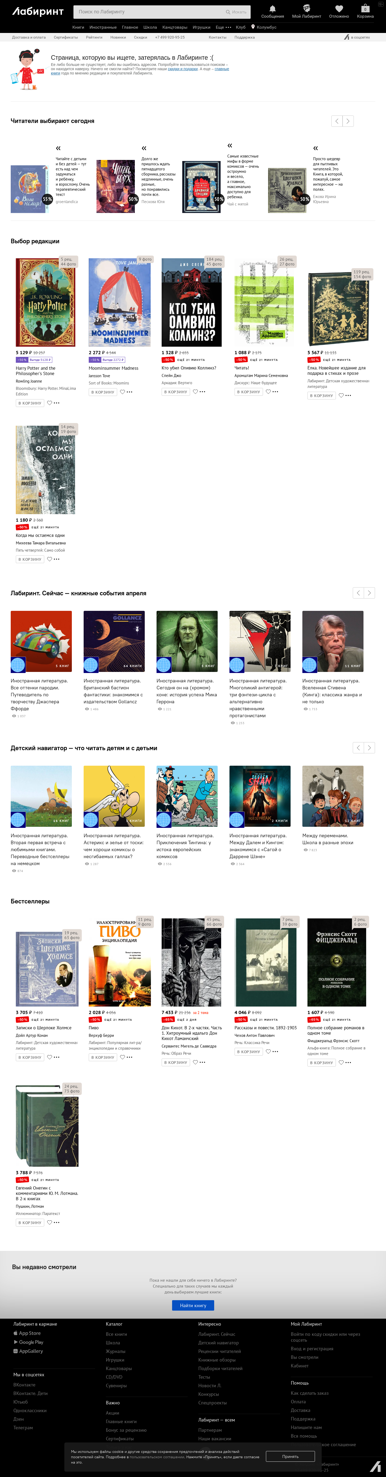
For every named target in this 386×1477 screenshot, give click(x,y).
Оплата (298, 1402)
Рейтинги (94, 37)
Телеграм (23, 1427)
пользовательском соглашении (157, 1456)
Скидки (140, 37)
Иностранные (103, 27)
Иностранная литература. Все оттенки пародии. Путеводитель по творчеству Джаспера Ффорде (39, 695)
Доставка (300, 1410)
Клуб (241, 27)
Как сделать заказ (310, 1393)
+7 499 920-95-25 (170, 37)
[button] (337, 121)
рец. (66, 259)
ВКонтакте (24, 1385)
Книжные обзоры (217, 1360)
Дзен (18, 1419)
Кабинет (300, 1366)
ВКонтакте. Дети (30, 1393)
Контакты (218, 37)
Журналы (115, 1351)
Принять (290, 1456)
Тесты (204, 1377)
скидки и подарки (183, 69)
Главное (130, 27)
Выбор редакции (35, 241)
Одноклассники (30, 1410)
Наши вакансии (214, 1438)
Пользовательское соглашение (323, 1444)
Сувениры (116, 1385)
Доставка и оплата (29, 37)
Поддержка (245, 37)
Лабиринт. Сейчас (216, 1334)
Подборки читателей (220, 1368)
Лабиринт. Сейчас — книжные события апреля (78, 593)
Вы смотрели (304, 1357)
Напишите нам (306, 1427)
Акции (112, 1413)
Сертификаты (66, 37)
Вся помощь (304, 1436)
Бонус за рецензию (126, 1430)
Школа (150, 27)
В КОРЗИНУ (30, 403)
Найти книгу (193, 1305)
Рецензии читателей (219, 1351)
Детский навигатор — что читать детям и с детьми (84, 748)
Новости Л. (209, 1385)
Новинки (118, 37)
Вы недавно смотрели (44, 1267)
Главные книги (121, 1421)
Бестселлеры (30, 901)
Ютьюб (20, 1402)
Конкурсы (208, 1394)
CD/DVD (114, 1377)
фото (68, 263)
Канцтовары (174, 27)
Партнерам (210, 1430)
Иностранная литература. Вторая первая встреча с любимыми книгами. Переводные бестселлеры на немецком (40, 849)
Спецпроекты (212, 1403)
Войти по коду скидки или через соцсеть (325, 1337)
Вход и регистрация (312, 1348)
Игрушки (201, 27)
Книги (78, 27)
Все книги (116, 1334)
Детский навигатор (218, 1343)
